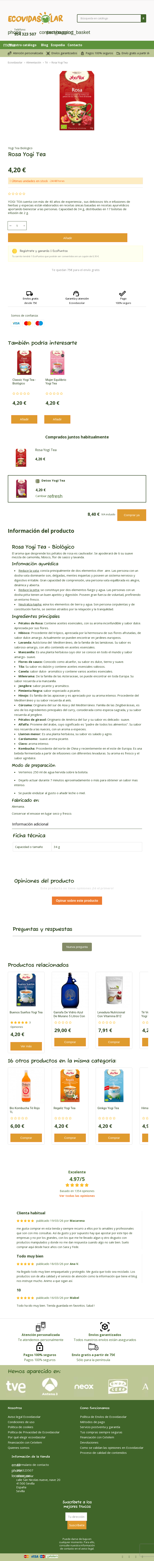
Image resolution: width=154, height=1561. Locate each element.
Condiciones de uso (21, 1422)
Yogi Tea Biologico (20, 148)
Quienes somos (18, 1448)
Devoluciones (89, 1442)
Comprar (70, 1042)
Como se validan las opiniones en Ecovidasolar (112, 1448)
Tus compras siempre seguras (101, 1432)
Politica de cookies (20, 1427)
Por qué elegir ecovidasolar (27, 1437)
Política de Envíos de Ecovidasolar (103, 1417)
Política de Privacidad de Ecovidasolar (34, 1432)
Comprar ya (132, 515)
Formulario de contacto (30, 1465)
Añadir (67, 238)
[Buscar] (111, 18)
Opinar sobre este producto (77, 900)
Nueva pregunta (77, 947)
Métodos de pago (92, 1422)
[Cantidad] (17, 225)
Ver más (26, 1046)
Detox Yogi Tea (53, 480)
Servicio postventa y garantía (100, 1427)
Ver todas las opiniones (77, 1196)
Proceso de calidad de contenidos (103, 1453)
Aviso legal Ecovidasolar (24, 1417)
